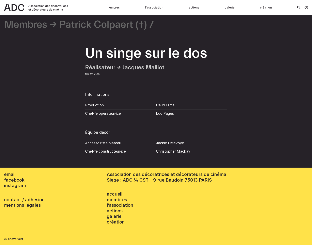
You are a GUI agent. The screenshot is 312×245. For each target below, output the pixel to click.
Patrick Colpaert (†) (103, 24)
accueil (114, 194)
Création (266, 7)
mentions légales (22, 205)
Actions (194, 7)
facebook (14, 180)
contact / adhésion (24, 199)
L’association (154, 7)
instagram (15, 185)
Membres (113, 7)
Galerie (230, 7)
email (10, 174)
